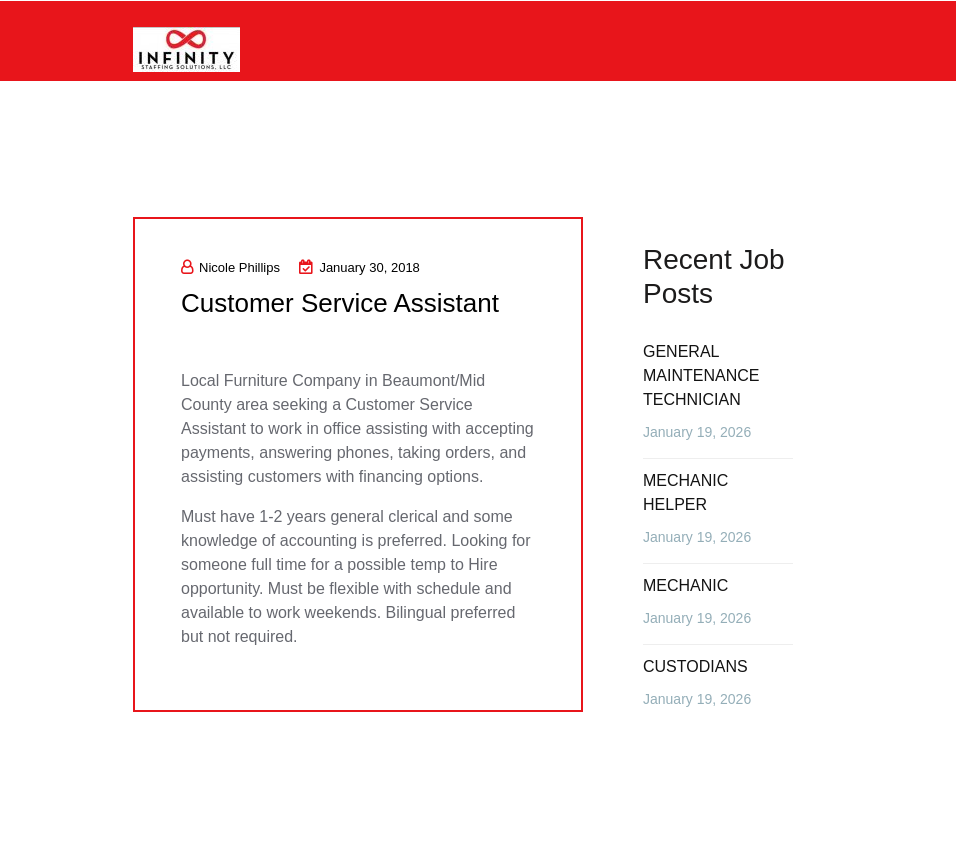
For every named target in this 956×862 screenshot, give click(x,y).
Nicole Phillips (230, 267)
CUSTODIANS (695, 666)
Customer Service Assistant (340, 303)
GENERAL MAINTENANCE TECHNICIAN (701, 375)
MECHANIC (685, 585)
